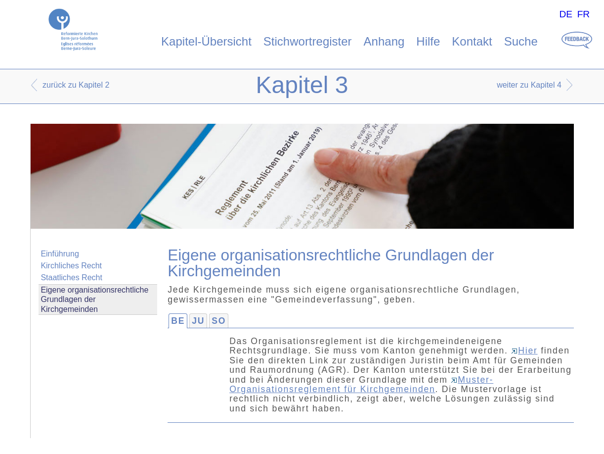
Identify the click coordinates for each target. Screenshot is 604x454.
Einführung (60, 254)
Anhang (384, 41)
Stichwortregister (307, 41)
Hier (524, 350)
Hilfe (428, 41)
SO (219, 321)
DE (565, 14)
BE (178, 321)
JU (198, 321)
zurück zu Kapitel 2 (76, 85)
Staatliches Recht (71, 277)
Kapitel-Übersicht (206, 41)
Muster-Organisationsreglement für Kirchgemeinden (361, 384)
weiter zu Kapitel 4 (529, 85)
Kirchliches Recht (71, 265)
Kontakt (472, 41)
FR (583, 14)
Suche (521, 41)
